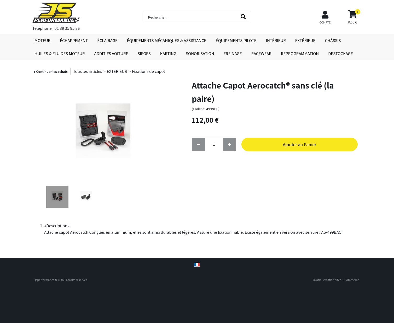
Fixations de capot (148, 71)
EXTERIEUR (117, 71)
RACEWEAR (261, 53)
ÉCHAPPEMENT (74, 40)
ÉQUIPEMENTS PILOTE (236, 40)
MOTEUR (42, 40)
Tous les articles (87, 71)
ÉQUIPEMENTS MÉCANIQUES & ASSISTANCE (166, 40)
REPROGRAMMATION (300, 53)
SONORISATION (200, 53)
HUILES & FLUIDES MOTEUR (59, 53)
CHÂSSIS (333, 40)
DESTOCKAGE (340, 53)
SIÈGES (143, 53)
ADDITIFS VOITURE (111, 53)
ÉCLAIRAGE (107, 40)
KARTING (168, 53)
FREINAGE (233, 53)
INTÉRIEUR (276, 40)
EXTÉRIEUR (305, 40)
